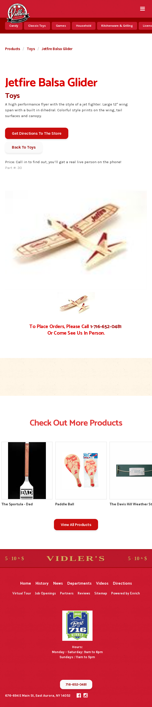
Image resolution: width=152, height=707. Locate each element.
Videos (102, 583)
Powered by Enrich (125, 593)
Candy (13, 25)
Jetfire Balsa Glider (57, 49)
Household (83, 25)
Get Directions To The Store (37, 133)
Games (61, 25)
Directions (122, 583)
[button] (142, 9)
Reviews (84, 593)
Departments (79, 583)
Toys (31, 49)
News (58, 583)
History (42, 583)
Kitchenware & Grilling (117, 25)
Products (12, 49)
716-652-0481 (76, 684)
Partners (67, 593)
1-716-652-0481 (105, 327)
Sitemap (100, 593)
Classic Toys (37, 25)
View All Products (76, 524)
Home (25, 583)
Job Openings (45, 593)
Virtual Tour (21, 593)
